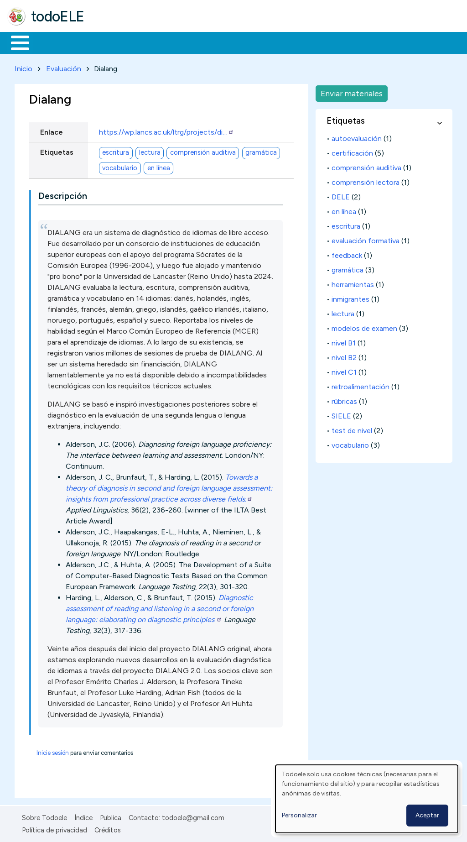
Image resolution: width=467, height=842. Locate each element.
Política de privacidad (54, 828)
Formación (110, 42)
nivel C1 (344, 370)
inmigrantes (350, 297)
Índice (83, 816)
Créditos (107, 828)
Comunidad (333, 42)
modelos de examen (364, 326)
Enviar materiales (352, 91)
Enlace (51, 130)
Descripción (62, 194)
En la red (215, 42)
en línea (158, 166)
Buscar (375, 42)
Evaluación (63, 67)
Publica (110, 816)
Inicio (15, 42)
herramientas (353, 282)
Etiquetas (56, 150)
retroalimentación (360, 385)
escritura (115, 151)
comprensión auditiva (203, 151)
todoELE (57, 16)
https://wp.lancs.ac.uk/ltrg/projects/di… (166, 130)
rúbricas (344, 399)
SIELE (341, 414)
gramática (261, 151)
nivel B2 (344, 355)
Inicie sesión (52, 751)
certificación (352, 151)
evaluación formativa (366, 239)
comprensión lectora (366, 180)
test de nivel (352, 428)
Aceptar (427, 815)
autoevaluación (357, 136)
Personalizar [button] (299, 815)
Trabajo (164, 42)
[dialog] (366, 799)
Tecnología (273, 42)
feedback (347, 253)
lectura (150, 151)
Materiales (51, 42)
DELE (341, 195)
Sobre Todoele (44, 816)
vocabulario (119, 166)
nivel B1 (344, 341)
